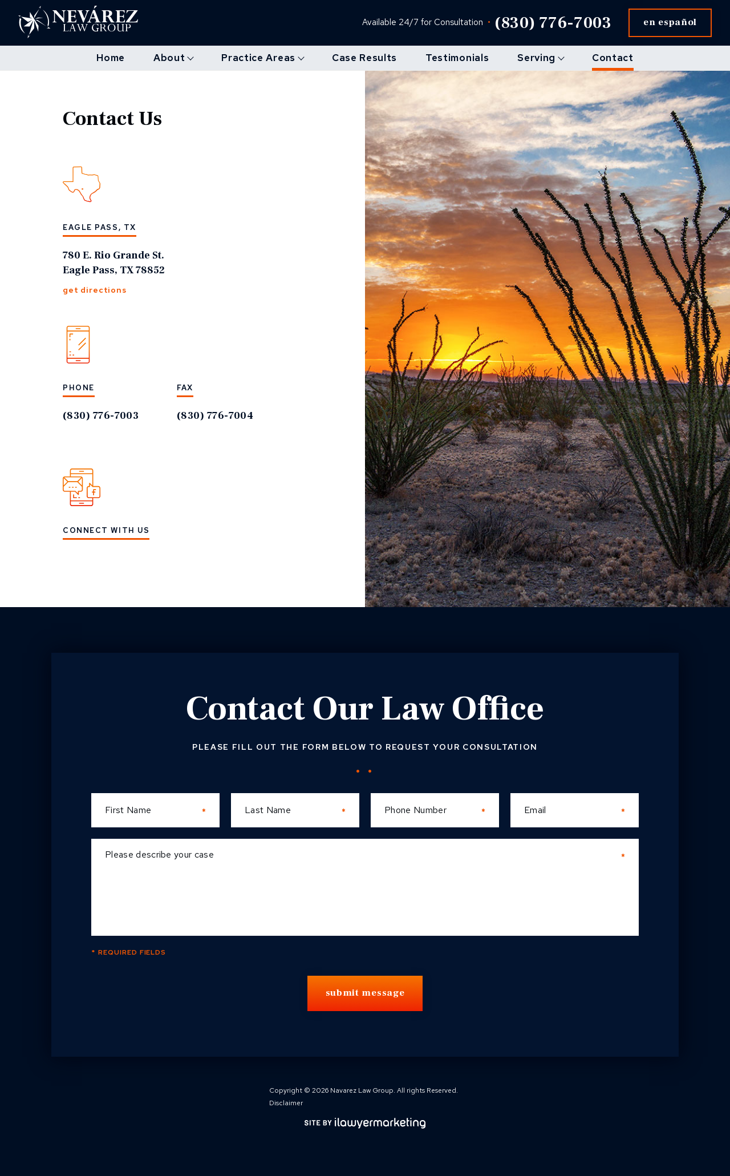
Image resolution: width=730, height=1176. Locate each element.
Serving (536, 57)
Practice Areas (258, 57)
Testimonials (457, 57)
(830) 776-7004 (215, 415)
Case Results (364, 57)
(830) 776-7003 (552, 23)
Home (110, 57)
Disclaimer (286, 1103)
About (169, 57)
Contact (613, 57)
